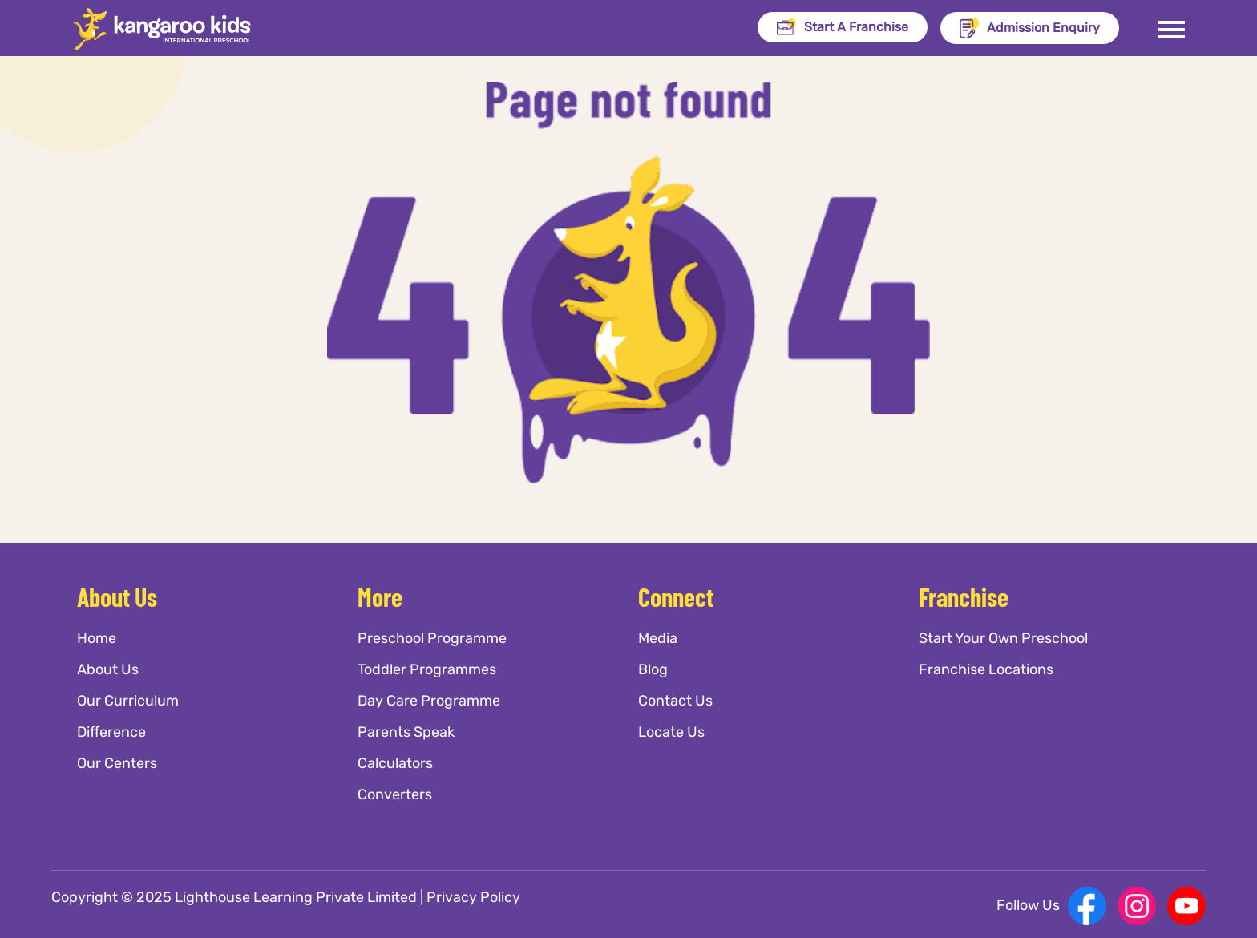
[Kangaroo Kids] (180, 28)
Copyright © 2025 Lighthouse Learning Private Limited (234, 897)
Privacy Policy (473, 897)
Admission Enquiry (1030, 28)
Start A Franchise (842, 26)
